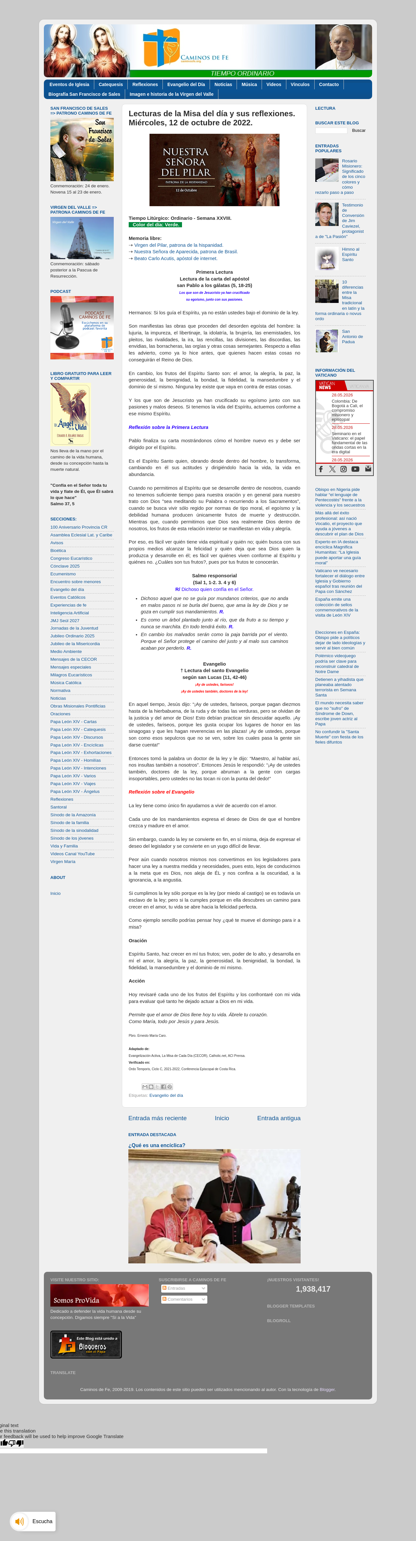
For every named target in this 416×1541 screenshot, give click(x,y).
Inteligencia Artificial (69, 612)
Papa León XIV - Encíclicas (77, 745)
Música (249, 84)
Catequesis (111, 84)
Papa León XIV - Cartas (73, 721)
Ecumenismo (63, 573)
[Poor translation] (16, 1443)
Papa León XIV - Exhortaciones (80, 752)
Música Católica (65, 682)
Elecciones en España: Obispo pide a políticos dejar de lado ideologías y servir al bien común (340, 640)
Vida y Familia (64, 846)
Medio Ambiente (66, 651)
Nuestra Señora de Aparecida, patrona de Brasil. (186, 251)
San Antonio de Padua (352, 336)
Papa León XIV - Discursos (76, 737)
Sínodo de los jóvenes (72, 838)
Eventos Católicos (67, 597)
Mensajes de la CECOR (73, 659)
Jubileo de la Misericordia (75, 643)
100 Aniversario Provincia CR (79, 527)
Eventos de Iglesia (69, 84)
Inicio (222, 1118)
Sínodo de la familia (69, 822)
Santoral (58, 807)
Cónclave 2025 (65, 566)
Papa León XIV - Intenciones (78, 768)
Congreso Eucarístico (71, 558)
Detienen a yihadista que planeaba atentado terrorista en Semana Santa (339, 687)
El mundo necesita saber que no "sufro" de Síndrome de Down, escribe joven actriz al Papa (339, 713)
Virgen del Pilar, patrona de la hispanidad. (179, 245)
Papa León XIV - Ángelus (75, 791)
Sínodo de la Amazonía (73, 814)
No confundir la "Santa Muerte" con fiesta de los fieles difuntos (339, 737)
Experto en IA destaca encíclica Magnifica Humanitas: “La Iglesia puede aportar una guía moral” (338, 552)
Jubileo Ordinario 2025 (72, 635)
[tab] (330, 385)
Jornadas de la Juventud (74, 628)
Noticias (223, 84)
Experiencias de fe (68, 605)
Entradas (173, 1288)
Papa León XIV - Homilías (75, 760)
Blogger (327, 1389)
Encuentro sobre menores (75, 581)
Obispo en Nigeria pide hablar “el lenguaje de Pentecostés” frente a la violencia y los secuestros (340, 497)
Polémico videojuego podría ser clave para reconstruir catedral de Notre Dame (337, 663)
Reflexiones (145, 84)
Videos (273, 84)
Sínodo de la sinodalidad (74, 830)
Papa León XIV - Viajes (73, 783)
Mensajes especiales (70, 667)
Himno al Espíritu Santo (350, 254)
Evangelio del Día (186, 84)
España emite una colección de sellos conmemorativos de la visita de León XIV (336, 607)
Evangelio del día (166, 1095)
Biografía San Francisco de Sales (84, 94)
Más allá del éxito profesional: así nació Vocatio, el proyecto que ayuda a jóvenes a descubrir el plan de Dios (339, 523)
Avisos (56, 542)
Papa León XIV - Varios (73, 775)
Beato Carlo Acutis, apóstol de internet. (176, 258)
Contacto (329, 84)
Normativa (60, 690)
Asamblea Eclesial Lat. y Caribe (81, 534)
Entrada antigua (279, 1118)
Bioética (58, 550)
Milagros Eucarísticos (71, 674)
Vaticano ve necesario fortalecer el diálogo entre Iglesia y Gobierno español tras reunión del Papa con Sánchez (340, 581)
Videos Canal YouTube (72, 853)
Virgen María (62, 861)
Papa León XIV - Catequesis (78, 729)
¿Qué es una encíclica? (156, 1145)
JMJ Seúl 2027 (64, 620)
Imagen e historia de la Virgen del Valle (172, 94)
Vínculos (300, 84)
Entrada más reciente (157, 1118)
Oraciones (60, 713)
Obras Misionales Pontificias (78, 706)
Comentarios (177, 1299)
